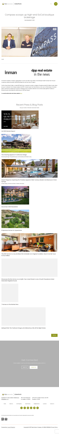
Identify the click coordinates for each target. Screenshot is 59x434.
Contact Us (52, 403)
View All (54, 335)
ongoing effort (18, 81)
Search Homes (27, 404)
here (21, 93)
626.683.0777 (4, 398)
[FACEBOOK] (25, 408)
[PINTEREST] (28, 408)
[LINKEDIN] (37, 408)
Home (5, 404)
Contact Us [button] (33, 367)
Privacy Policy (54, 427)
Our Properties (19, 404)
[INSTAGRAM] (31, 408)
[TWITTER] (21, 408)
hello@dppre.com (5, 399)
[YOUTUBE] (34, 408)
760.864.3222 (16, 398)
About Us (25, 367)
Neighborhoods (36, 404)
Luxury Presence (11, 427)
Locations (44, 404)
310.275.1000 (10, 398)
